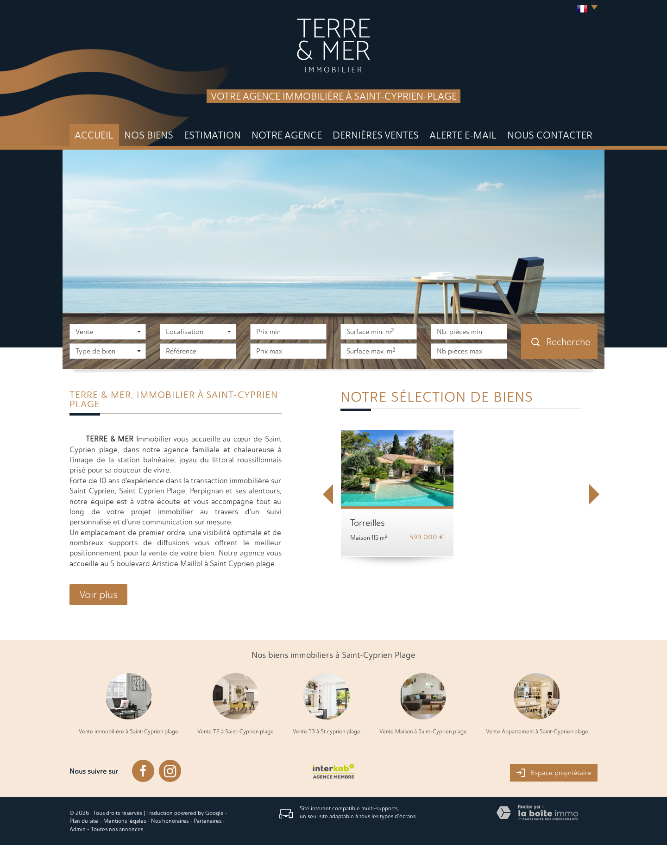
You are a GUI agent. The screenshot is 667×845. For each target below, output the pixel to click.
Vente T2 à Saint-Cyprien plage (235, 731)
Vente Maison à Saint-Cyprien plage (423, 731)
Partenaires (207, 821)
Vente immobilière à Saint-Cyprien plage (128, 731)
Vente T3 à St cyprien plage (326, 731)
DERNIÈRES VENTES (376, 135)
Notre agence (287, 135)
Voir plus (98, 594)
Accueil (94, 135)
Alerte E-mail (463, 135)
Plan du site (83, 821)
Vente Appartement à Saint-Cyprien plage (537, 731)
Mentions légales (124, 821)
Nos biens (148, 135)
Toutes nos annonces (117, 829)
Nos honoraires (170, 821)
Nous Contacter (549, 135)
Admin (77, 829)
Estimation (212, 135)
